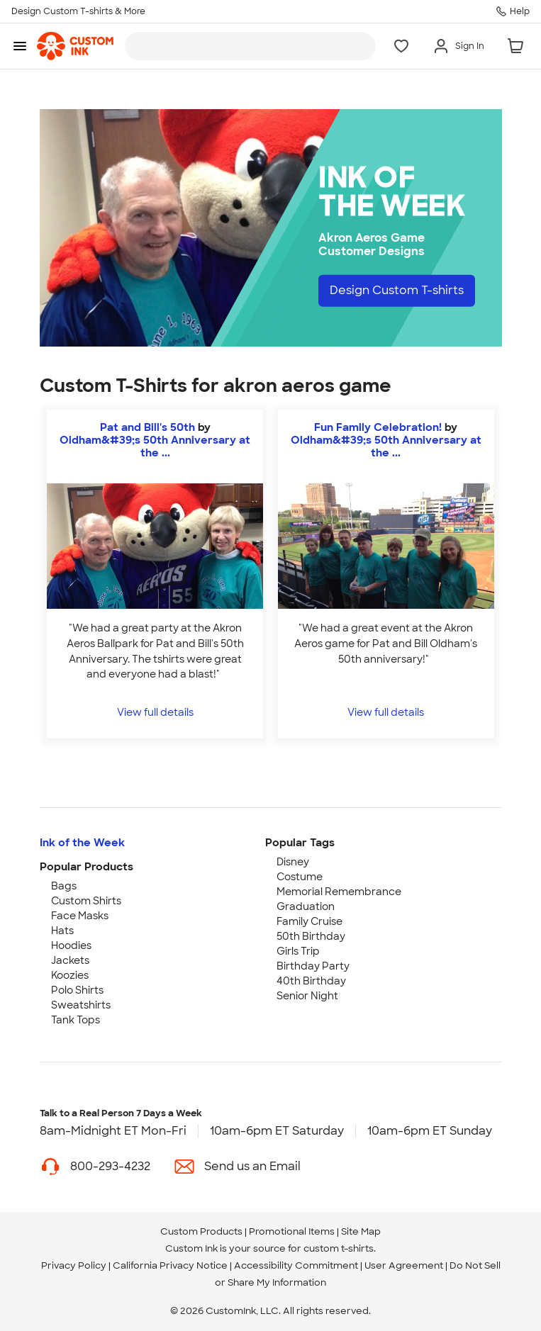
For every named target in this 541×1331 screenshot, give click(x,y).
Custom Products (201, 1231)
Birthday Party (313, 966)
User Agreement (403, 1265)
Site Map (361, 1231)
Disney (293, 861)
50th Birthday (311, 936)
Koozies (70, 975)
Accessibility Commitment (296, 1265)
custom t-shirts (338, 1248)
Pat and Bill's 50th (147, 427)
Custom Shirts (86, 900)
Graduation (306, 906)
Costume (300, 876)
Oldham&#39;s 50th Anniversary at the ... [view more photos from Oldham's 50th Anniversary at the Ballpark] (155, 446)
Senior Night (307, 995)
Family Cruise (309, 921)
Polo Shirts (77, 990)
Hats (62, 930)
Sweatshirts (81, 1005)
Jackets (70, 960)
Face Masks (79, 915)
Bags (64, 886)
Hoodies (71, 945)
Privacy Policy (73, 1265)
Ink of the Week (82, 843)
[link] (75, 46)
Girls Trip (298, 951)
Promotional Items (292, 1231)
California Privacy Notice (170, 1265)
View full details (155, 712)
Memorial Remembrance (339, 891)
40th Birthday (311, 981)
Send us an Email (252, 1166)
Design (397, 290)
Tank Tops (75, 1019)
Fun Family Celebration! (378, 427)
